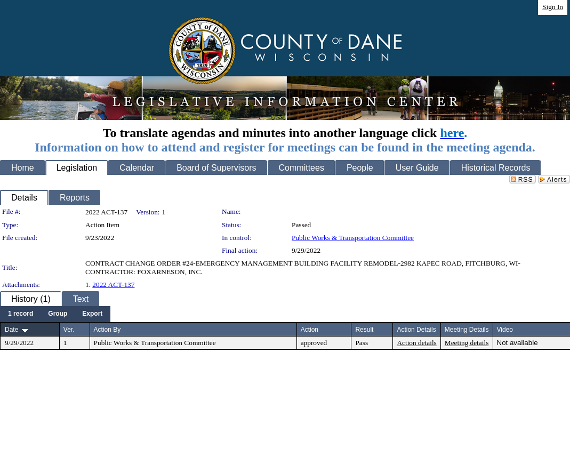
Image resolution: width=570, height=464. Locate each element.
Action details (416, 343)
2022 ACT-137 (113, 285)
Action (309, 329)
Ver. (69, 329)
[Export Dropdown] (92, 314)
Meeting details (467, 343)
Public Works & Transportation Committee (353, 238)
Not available (517, 343)
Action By (107, 329)
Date (11, 329)
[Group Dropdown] (58, 314)
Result (364, 329)
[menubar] (55, 314)
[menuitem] (21, 314)
